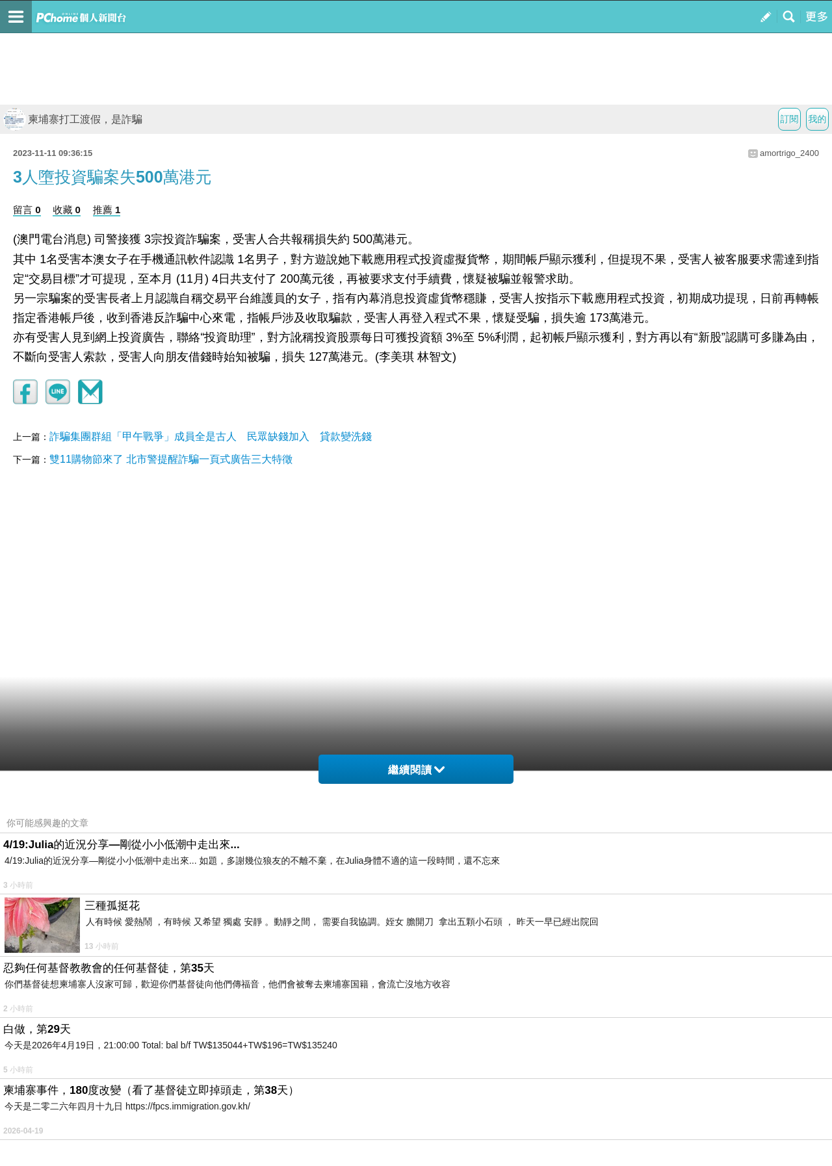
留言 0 (27, 209)
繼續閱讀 (416, 769)
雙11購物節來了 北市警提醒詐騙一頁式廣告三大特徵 (170, 459)
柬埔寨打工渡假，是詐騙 (72, 119)
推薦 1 (107, 209)
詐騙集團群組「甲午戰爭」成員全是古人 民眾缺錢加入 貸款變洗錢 (210, 436)
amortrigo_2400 (789, 153)
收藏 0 (67, 209)
